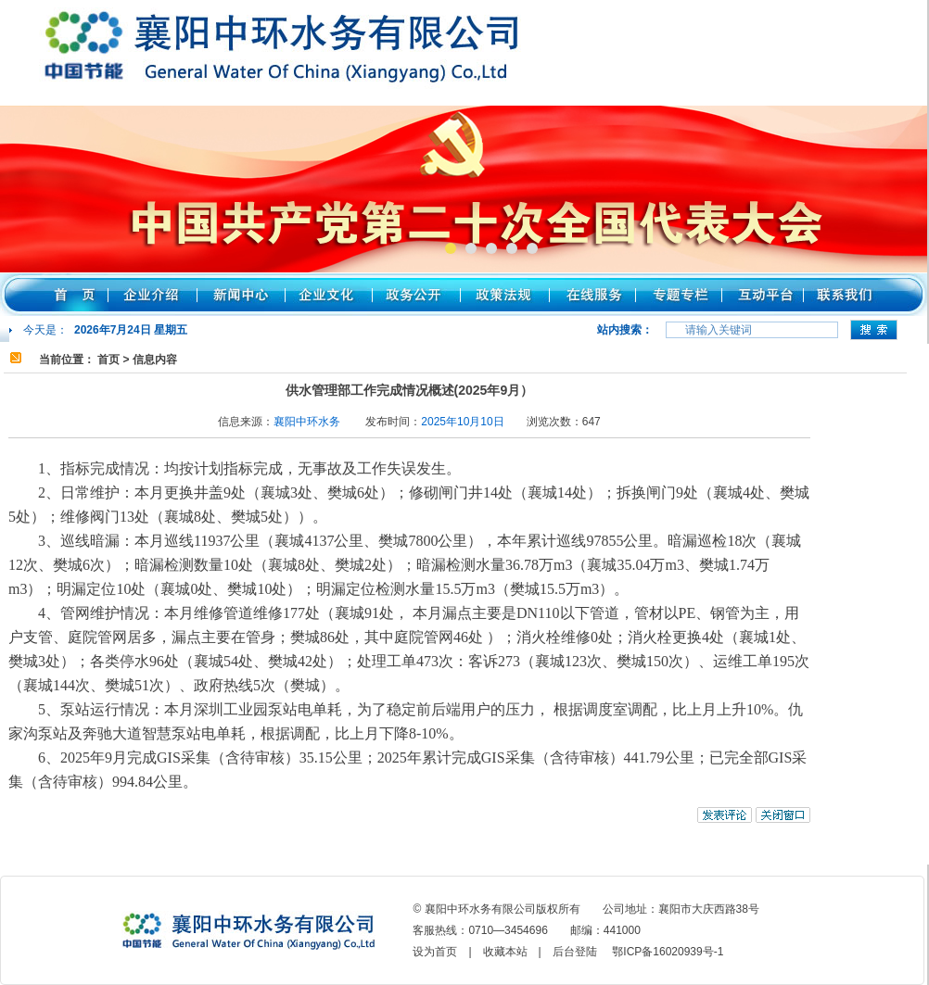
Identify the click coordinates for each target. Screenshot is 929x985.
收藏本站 (505, 951)
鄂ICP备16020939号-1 (667, 951)
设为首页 (435, 951)
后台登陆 (575, 951)
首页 (108, 359)
